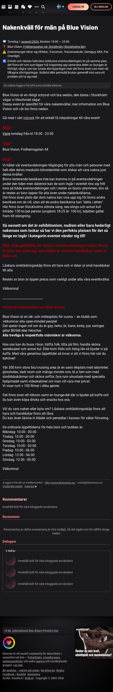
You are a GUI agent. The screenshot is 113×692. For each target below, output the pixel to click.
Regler (60, 670)
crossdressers (51, 657)
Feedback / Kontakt (14, 674)
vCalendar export (13, 486)
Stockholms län (74, 46)
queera (40, 661)
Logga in (78, 6)
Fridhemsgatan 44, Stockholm (43, 46)
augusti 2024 (30, 41)
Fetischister (35, 657)
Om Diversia (48, 670)
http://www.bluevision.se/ (60, 482)
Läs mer (18, 665)
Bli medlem (101, 6)
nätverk (28, 118)
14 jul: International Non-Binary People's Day (31, 630)
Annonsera (33, 674)
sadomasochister (13, 661)
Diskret (29, 678)
